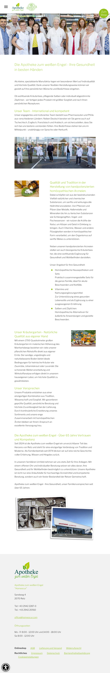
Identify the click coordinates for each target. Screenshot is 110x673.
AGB (32, 648)
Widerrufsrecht (73, 648)
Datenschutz (53, 653)
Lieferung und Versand (50, 648)
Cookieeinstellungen (28, 657)
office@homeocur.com (25, 617)
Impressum (37, 653)
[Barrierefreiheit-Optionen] (6, 667)
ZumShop (104, 13)
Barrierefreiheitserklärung (77, 653)
